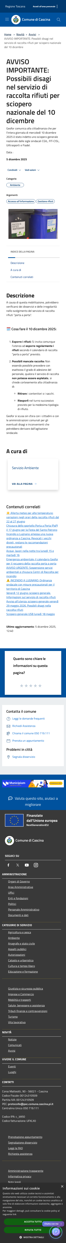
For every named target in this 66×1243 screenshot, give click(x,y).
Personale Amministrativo (23, 909)
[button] (33, 1237)
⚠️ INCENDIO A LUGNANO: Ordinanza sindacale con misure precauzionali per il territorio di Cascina (30, 584)
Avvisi (32, 34)
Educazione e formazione (23, 971)
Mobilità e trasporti (19, 1000)
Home (7, 34)
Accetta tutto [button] (33, 1221)
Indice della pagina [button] (22, 251)
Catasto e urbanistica (20, 960)
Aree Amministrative (20, 887)
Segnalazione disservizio (22, 1142)
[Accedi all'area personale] (44, 6)
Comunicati (15, 1045)
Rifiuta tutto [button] (33, 1229)
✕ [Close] (61, 1224)
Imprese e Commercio (21, 994)
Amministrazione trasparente (25, 1171)
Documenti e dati (18, 915)
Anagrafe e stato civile (21, 943)
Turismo (13, 1016)
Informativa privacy (19, 1176)
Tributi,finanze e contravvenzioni (27, 1011)
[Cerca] (58, 20)
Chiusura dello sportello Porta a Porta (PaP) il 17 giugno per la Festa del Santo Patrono (32, 527)
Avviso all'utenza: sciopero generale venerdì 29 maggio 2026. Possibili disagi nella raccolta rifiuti (32, 605)
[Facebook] (8, 865)
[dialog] (33, 1213)
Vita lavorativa (17, 1022)
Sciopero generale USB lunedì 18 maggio (30, 614)
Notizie (12, 1039)
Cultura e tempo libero (21, 966)
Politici (12, 904)
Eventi (12, 1066)
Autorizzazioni (16, 955)
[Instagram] (35, 865)
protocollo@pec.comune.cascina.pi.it (30, 1104)
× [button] (62, 1186)
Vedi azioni (33, 170)
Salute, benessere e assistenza (26, 1005)
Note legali (14, 1182)
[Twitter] (17, 865)
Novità (20, 34)
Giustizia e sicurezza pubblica (25, 988)
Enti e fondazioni (18, 898)
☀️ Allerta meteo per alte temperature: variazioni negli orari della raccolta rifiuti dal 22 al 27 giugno (32, 517)
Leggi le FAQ (15, 1148)
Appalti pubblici (17, 949)
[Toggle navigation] (7, 19)
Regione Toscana (15, 6)
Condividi (15, 170)
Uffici (11, 893)
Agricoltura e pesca (19, 932)
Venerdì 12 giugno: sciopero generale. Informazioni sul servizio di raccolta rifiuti (31, 595)
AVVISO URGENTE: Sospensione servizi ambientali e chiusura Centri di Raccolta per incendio (32, 572)
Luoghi (12, 1072)
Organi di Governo (19, 881)
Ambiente (14, 938)
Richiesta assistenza (20, 1154)
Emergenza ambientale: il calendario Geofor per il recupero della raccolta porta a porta (32, 561)
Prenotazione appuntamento (25, 1137)
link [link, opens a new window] (14, 1214)
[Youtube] (26, 865)
